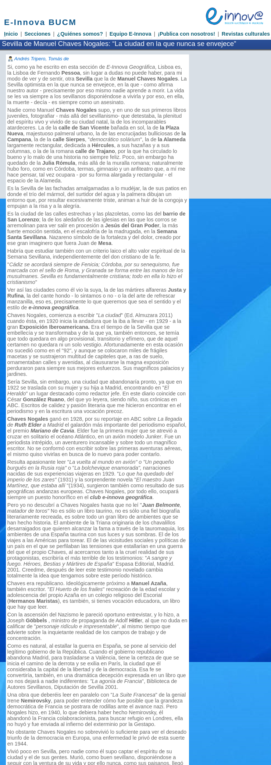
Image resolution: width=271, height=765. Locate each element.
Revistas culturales (246, 34)
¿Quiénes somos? (80, 34)
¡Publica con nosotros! (186, 34)
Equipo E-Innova (130, 34)
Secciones (37, 34)
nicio (11, 34)
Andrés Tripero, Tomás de (41, 58)
